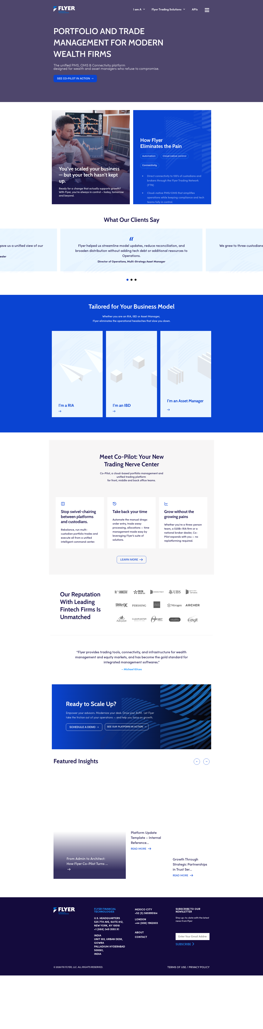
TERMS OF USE (197, 1020)
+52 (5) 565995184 (146, 975)
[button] (185, 198)
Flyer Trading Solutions (189, 9)
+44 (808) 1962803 (146, 985)
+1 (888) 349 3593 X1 (96, 989)
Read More (137, 899)
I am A (160, 9)
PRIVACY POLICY (220, 1020)
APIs (216, 10)
